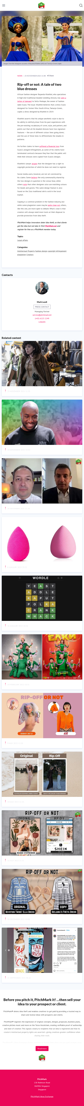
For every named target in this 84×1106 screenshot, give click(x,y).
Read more (42, 1048)
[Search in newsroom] (81, 5)
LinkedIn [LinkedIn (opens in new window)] (42, 322)
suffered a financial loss (49, 146)
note (25, 184)
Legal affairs (22, 240)
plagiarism (21, 254)
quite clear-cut (54, 205)
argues (34, 163)
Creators (29, 254)
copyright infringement (57, 251)
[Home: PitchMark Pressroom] (41, 5)
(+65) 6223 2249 (42, 318)
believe (34, 177)
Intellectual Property (26, 251)
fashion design (41, 251)
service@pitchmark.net (42, 315)
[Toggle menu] (3, 5)
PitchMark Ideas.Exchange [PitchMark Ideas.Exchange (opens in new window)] (42, 1096)
